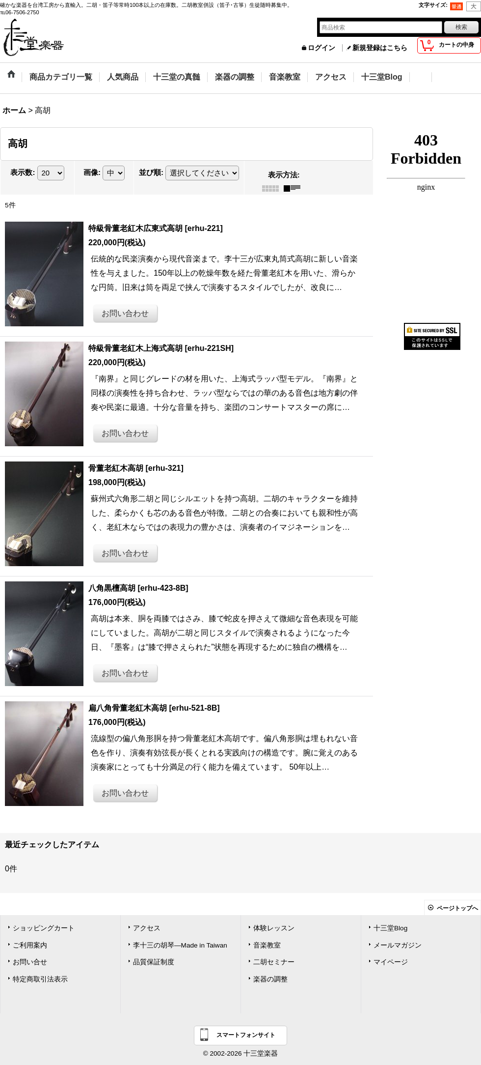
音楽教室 (267, 945)
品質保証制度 (153, 962)
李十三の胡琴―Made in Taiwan (180, 945)
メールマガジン (398, 945)
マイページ (391, 962)
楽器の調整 (270, 979)
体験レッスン (273, 928)
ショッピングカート (44, 928)
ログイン (321, 48)
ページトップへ (457, 908)
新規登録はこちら (379, 48)
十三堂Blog (390, 928)
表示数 (22, 172)
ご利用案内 (30, 945)
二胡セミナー (273, 962)
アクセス (146, 928)
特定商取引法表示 (40, 979)
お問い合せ (30, 962)
